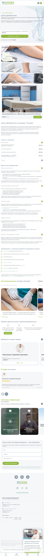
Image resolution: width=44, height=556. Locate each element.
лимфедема (6, 268)
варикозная (6, 251)
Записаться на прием (13, 36)
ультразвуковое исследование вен (10, 176)
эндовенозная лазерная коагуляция (10, 207)
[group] (22, 380)
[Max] (27, 488)
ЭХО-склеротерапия (7, 55)
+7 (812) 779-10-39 (8, 330)
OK (39, 550)
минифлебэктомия (6, 209)
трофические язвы (8, 262)
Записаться (8, 333)
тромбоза (23, 265)
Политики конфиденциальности (19, 466)
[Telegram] (22, 488)
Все (42, 339)
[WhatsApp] (17, 488)
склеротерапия (6, 208)
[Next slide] (6, 394)
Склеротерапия (6, 53)
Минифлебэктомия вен (7, 57)
